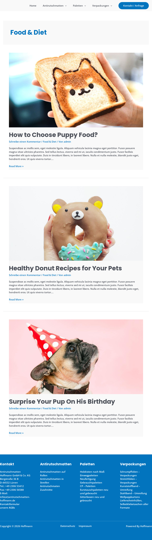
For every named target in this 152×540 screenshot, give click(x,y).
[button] (133, 5)
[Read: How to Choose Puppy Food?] (76, 89)
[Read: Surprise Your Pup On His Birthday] (76, 356)
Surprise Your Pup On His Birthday (63, 401)
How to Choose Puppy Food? (54, 134)
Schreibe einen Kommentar (25, 141)
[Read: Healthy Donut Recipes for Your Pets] (76, 223)
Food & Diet (49, 141)
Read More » (16, 166)
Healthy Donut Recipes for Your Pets (66, 268)
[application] (69, 5)
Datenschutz (68, 525)
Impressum (84, 525)
